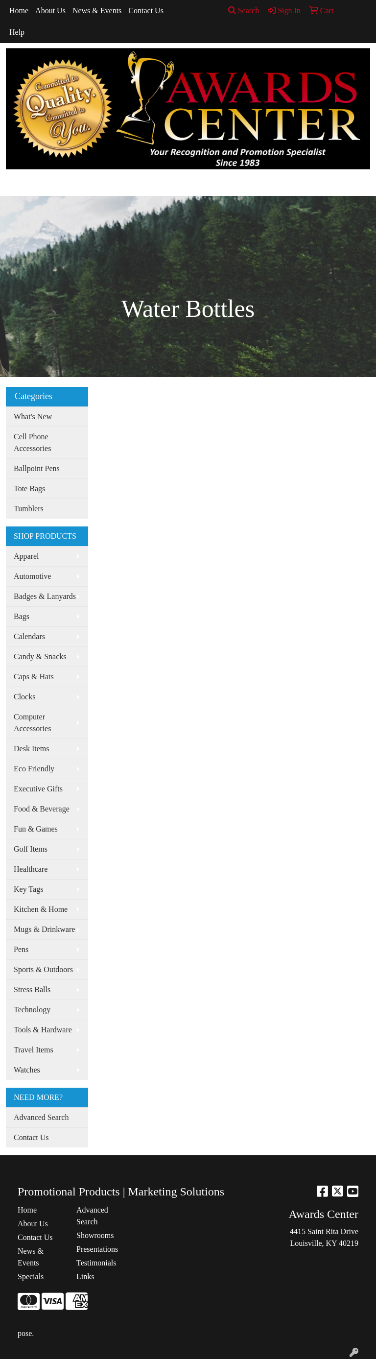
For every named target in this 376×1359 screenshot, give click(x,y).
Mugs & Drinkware (44, 929)
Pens (21, 949)
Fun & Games (36, 829)
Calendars (29, 636)
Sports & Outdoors (43, 969)
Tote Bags (29, 488)
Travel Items (33, 1050)
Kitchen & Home (41, 909)
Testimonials (96, 1263)
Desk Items (31, 748)
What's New (33, 416)
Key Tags (28, 889)
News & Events (96, 10)
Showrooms (95, 1235)
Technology (32, 1009)
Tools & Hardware (43, 1029)
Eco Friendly (34, 768)
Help (16, 32)
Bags (21, 616)
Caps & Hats (34, 676)
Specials (31, 1276)
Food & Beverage (42, 809)
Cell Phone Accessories (32, 442)
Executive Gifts (38, 789)
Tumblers (29, 508)
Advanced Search (41, 1117)
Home (18, 10)
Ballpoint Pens (37, 468)
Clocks (24, 696)
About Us (50, 10)
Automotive (32, 576)
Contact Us (146, 10)
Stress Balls (32, 989)
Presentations (97, 1249)
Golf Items (30, 849)
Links (85, 1276)
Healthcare (30, 869)
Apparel (26, 556)
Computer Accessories (32, 723)
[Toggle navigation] (15, 185)
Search (243, 10)
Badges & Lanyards (45, 596)
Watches (27, 1070)
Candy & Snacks (40, 656)
